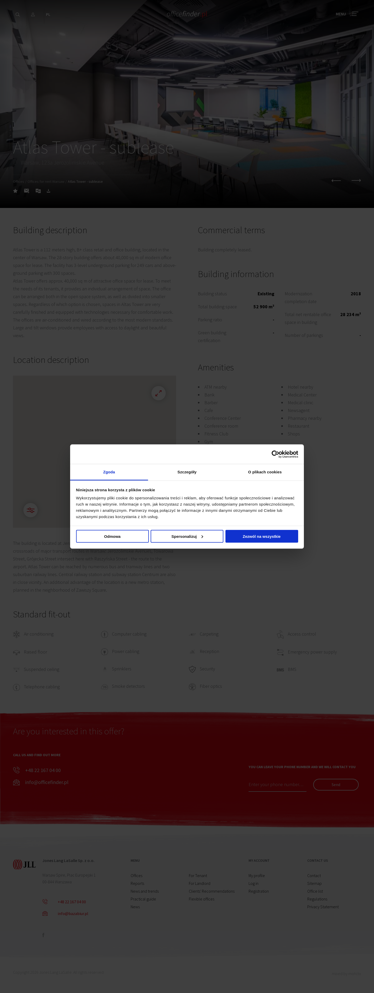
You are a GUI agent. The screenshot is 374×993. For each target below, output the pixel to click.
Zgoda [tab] (109, 472)
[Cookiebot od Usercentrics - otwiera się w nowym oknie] (275, 454)
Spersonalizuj (187, 536)
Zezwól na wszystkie (262, 536)
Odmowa (112, 536)
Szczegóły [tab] (186, 472)
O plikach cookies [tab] (265, 472)
